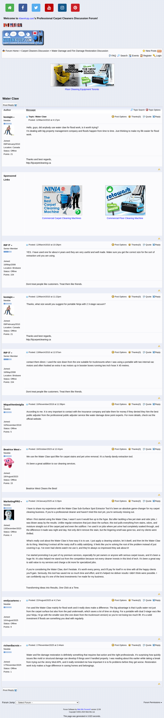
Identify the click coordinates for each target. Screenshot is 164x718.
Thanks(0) (134, 116)
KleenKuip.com (26, 18)
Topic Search (138, 110)
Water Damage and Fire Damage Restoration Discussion (80, 51)
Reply (157, 116)
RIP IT (8, 245)
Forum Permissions (153, 702)
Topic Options (153, 110)
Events (134, 55)
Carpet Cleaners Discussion (35, 51)
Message (31, 110)
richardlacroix (12, 645)
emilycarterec (12, 600)
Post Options (119, 116)
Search (122, 55)
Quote (148, 116)
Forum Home (12, 51)
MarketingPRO (13, 501)
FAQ (113, 55)
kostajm (9, 117)
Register (147, 55)
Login (158, 55)
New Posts (151, 51)
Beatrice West (12, 449)
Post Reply (9, 104)
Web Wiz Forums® (84, 709)
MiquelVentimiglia (14, 405)
